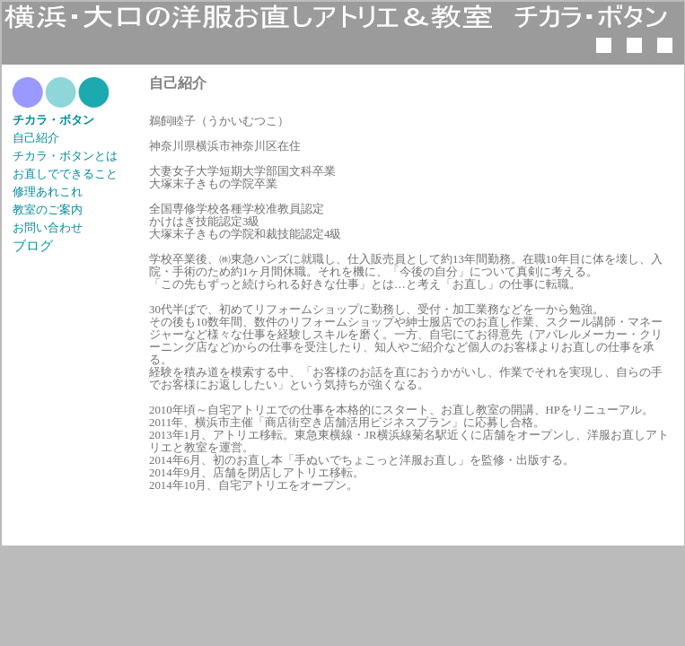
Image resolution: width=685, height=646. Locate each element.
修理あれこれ (48, 192)
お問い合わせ (48, 228)
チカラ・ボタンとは (65, 156)
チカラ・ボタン (53, 120)
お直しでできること (65, 174)
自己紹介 (36, 138)
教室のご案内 (48, 210)
